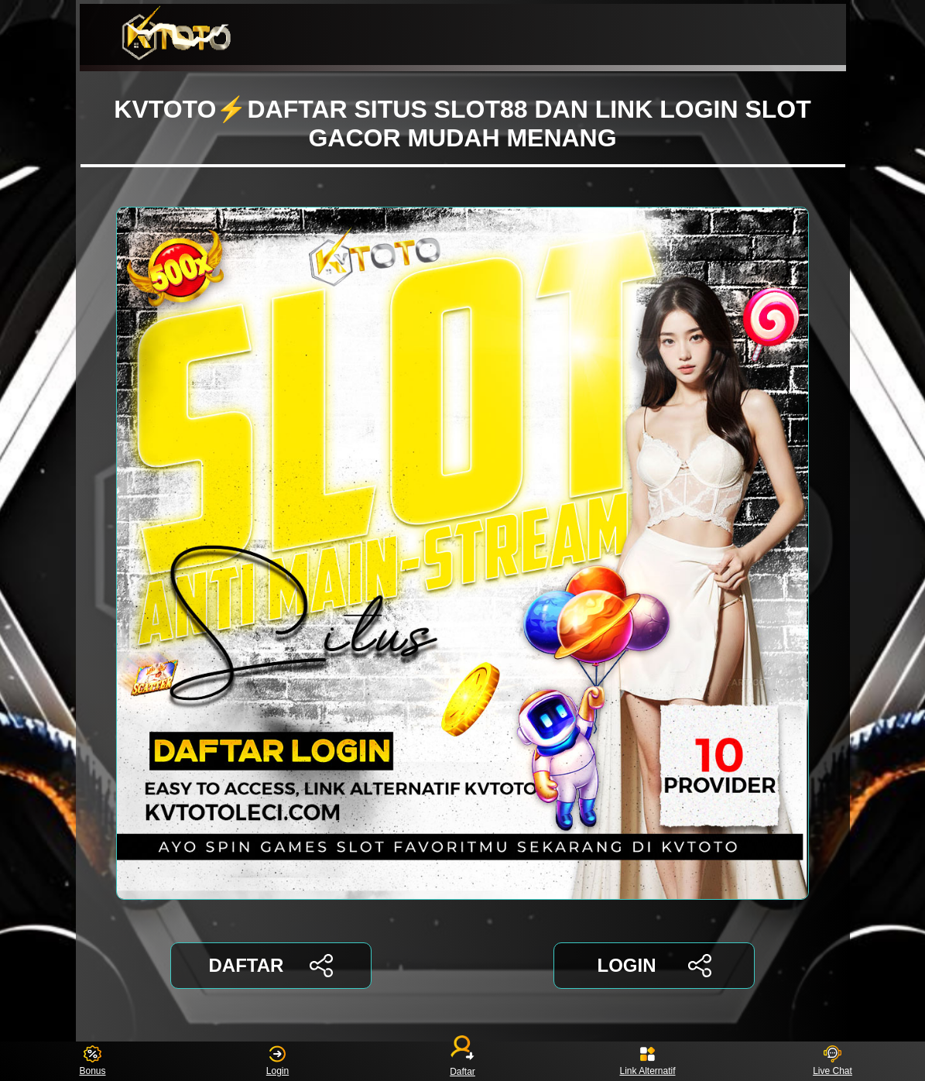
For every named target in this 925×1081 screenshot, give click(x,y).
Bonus (92, 1061)
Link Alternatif (647, 1061)
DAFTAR (271, 965)
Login (277, 1061)
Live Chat (832, 1061)
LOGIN (654, 965)
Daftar (463, 1061)
